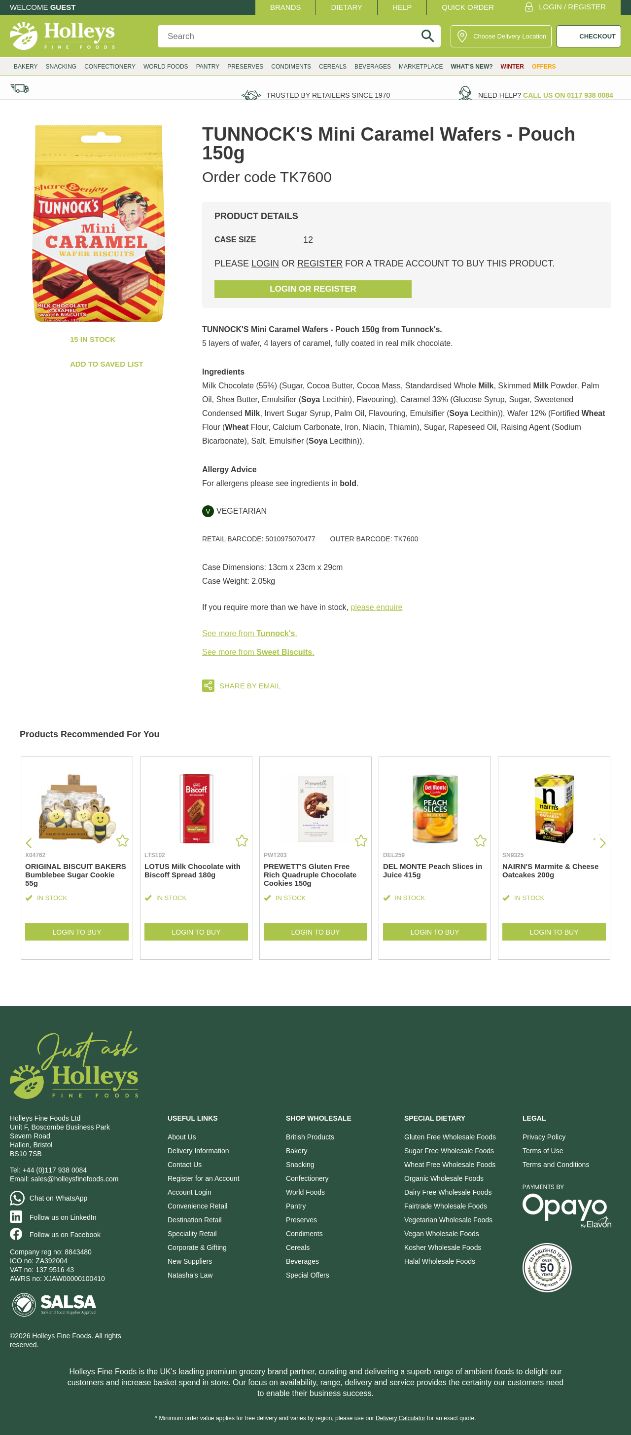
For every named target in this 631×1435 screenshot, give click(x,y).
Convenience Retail (197, 1206)
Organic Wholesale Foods (444, 1178)
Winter (512, 66)
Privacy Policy (544, 1137)
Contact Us (185, 1165)
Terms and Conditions (556, 1165)
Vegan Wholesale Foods (441, 1234)
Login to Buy (76, 932)
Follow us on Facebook (65, 1235)
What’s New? (471, 66)
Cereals (333, 66)
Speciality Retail (192, 1234)
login (265, 263)
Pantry (208, 66)
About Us (182, 1137)
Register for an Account (204, 1178)
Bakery (25, 66)
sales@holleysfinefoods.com (75, 1179)
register (320, 263)
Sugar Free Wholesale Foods (449, 1151)
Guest (63, 7)
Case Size (235, 239)
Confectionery (110, 66)
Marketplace (421, 66)
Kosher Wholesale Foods (442, 1247)
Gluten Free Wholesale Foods (450, 1137)
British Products (310, 1137)
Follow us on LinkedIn (63, 1217)
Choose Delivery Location (509, 36)
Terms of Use (543, 1151)
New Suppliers (190, 1261)
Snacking (60, 66)
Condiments (291, 66)
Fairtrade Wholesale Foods (445, 1206)
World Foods (165, 66)
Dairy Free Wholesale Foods (447, 1192)
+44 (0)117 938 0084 (55, 1170)
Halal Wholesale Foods (439, 1261)
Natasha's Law (190, 1275)
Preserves (245, 66)
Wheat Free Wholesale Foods (449, 1165)
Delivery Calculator (400, 1418)
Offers (544, 66)
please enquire (376, 607)
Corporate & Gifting (197, 1247)
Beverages (372, 66)
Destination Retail (195, 1220)
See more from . (249, 633)
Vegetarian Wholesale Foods (448, 1220)
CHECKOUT (597, 36)
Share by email (250, 685)
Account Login (189, 1192)
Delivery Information (198, 1151)
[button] (602, 843)
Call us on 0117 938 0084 (568, 95)
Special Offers (307, 1275)
